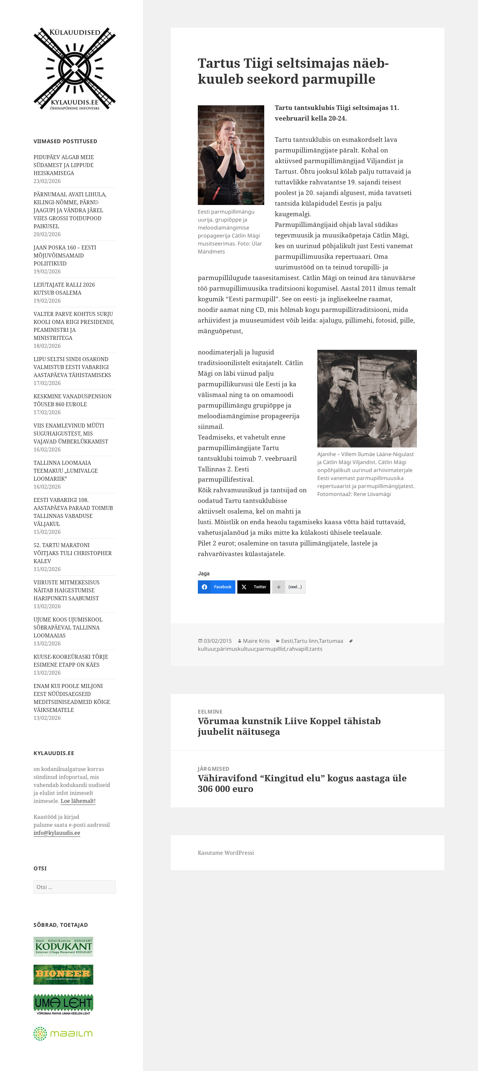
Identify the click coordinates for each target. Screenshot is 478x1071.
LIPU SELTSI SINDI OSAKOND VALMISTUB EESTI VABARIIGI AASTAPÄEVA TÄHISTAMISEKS (72, 367)
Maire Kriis (256, 640)
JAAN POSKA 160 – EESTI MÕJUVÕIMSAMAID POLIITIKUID (65, 255)
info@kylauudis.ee (57, 832)
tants (316, 648)
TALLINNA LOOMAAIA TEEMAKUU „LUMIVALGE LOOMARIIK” (66, 470)
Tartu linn (306, 640)
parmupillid (271, 648)
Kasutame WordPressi (226, 852)
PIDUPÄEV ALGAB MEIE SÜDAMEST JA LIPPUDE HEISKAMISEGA (64, 165)
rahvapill (297, 648)
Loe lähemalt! (78, 801)
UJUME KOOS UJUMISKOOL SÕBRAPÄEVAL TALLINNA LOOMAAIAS (68, 627)
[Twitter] (253, 587)
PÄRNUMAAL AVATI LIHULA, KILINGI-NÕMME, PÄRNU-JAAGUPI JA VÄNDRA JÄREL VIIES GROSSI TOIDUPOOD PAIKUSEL (70, 210)
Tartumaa (331, 640)
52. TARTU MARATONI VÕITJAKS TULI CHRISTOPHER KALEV (73, 553)
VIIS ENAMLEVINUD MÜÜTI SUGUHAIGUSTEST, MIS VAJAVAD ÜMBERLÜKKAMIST (71, 433)
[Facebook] (216, 587)
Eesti (287, 640)
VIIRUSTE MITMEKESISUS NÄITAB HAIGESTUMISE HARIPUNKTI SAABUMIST (67, 590)
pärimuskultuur (236, 648)
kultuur (206, 648)
